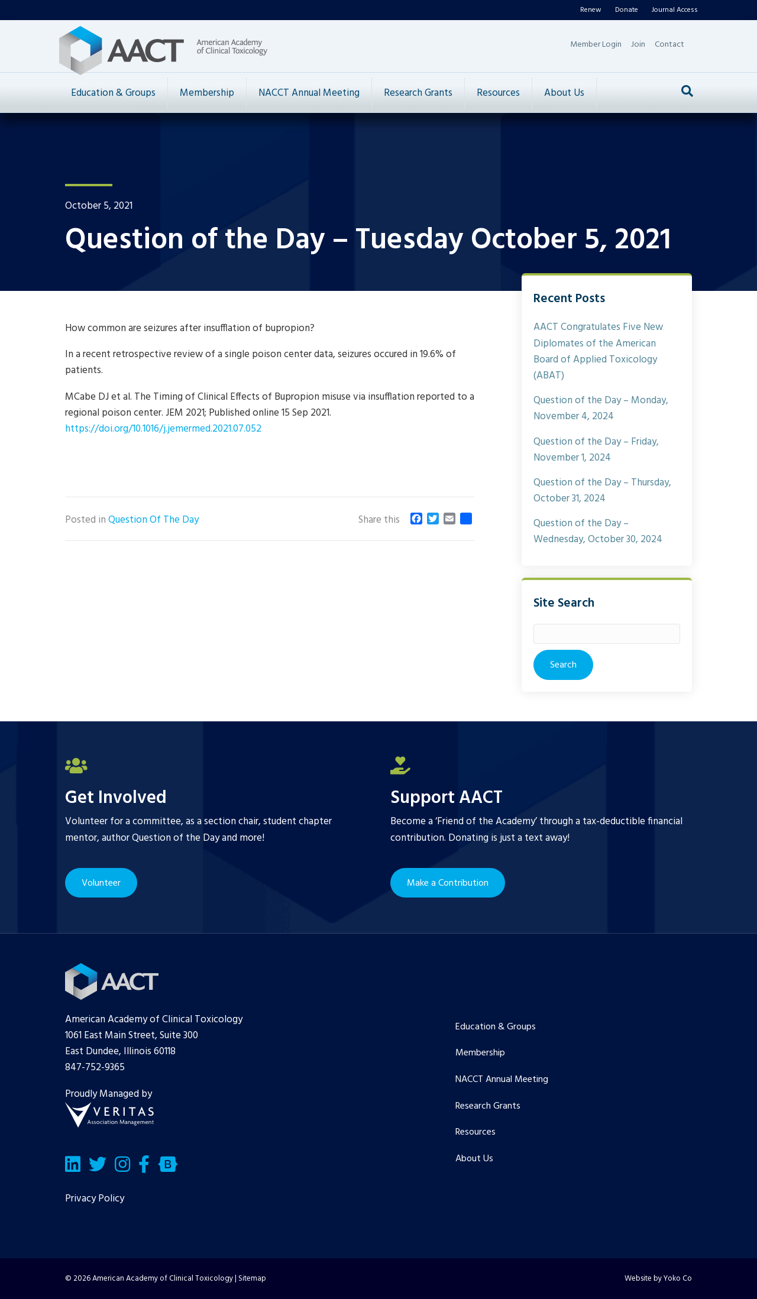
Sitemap (252, 1278)
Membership (207, 93)
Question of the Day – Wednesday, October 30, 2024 (597, 532)
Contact (669, 44)
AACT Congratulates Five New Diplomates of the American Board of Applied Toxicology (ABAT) (598, 351)
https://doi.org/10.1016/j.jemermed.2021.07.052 (163, 429)
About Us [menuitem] (474, 1159)
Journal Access (675, 10)
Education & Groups (113, 93)
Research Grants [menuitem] (487, 1106)
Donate (626, 10)
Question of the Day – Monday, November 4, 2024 (600, 409)
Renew (590, 10)
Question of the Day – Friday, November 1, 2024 (596, 450)
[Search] (687, 91)
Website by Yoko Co (658, 1278)
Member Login (596, 44)
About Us (564, 93)
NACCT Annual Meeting (309, 93)
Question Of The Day (153, 520)
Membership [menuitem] (480, 1053)
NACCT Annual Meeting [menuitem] (501, 1079)
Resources (498, 93)
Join (638, 44)
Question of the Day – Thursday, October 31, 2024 (602, 491)
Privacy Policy (94, 1199)
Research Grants (418, 93)
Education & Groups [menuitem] (495, 1027)
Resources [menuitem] (475, 1132)
